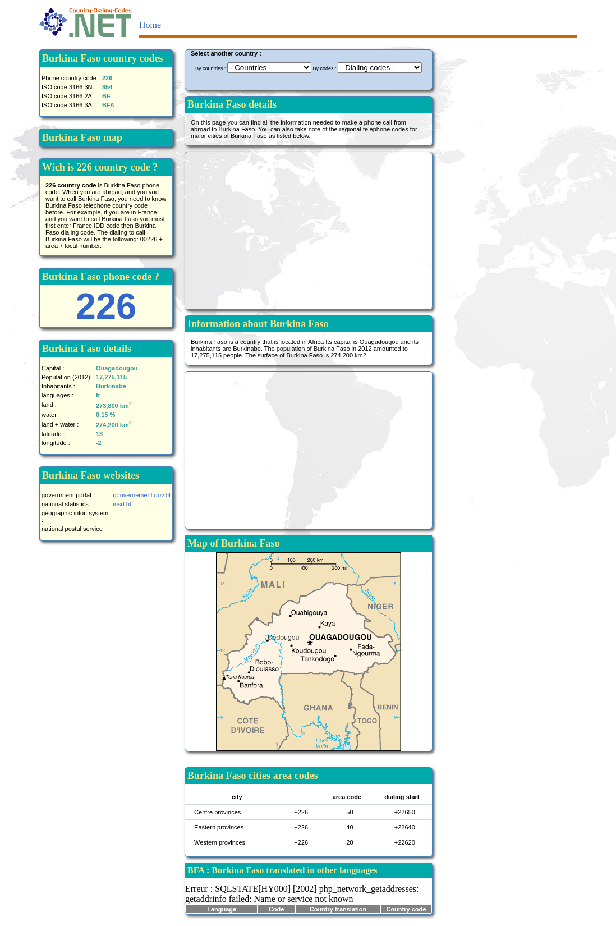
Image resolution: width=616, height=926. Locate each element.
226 (106, 306)
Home (150, 25)
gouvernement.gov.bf (142, 495)
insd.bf (122, 504)
